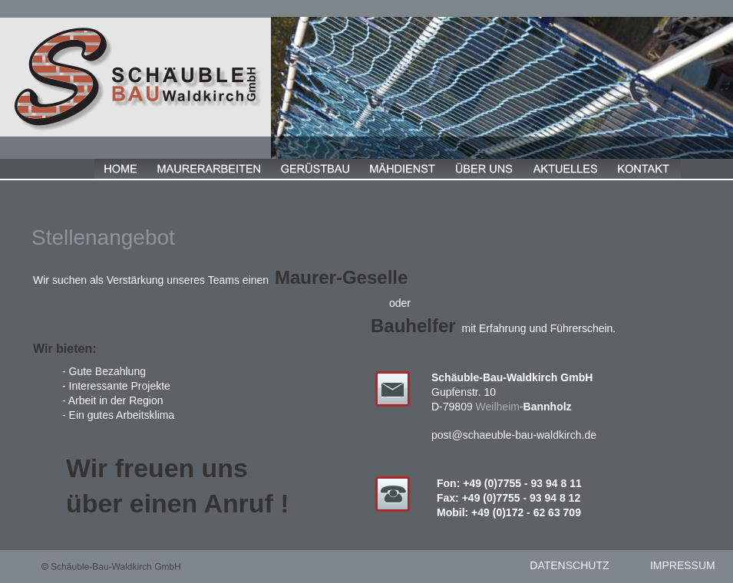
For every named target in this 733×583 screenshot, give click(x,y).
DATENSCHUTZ (569, 565)
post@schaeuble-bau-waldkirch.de (513, 435)
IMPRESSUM (682, 565)
